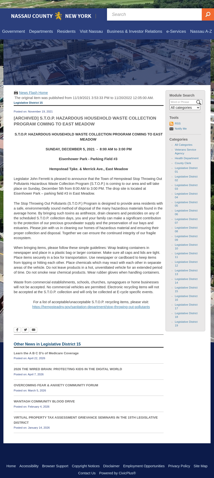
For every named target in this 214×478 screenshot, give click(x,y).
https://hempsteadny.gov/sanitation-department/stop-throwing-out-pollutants (91, 298)
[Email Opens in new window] (33, 322)
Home (11, 458)
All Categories (183, 136)
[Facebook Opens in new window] (17, 322)
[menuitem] (13, 23)
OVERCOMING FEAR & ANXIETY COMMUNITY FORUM (56, 377)
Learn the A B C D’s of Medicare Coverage (46, 345)
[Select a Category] (184, 99)
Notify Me (181, 120)
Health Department (187, 149)
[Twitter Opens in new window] (25, 322)
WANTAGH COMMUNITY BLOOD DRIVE (44, 393)
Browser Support (55, 458)
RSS (178, 115)
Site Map (201, 458)
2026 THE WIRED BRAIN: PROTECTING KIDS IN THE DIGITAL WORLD (68, 361)
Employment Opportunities (144, 458)
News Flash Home (33, 84)
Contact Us (86, 465)
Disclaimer (111, 458)
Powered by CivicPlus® (117, 465)
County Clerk (183, 154)
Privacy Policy (179, 458)
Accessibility (28, 458)
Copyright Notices (86, 458)
